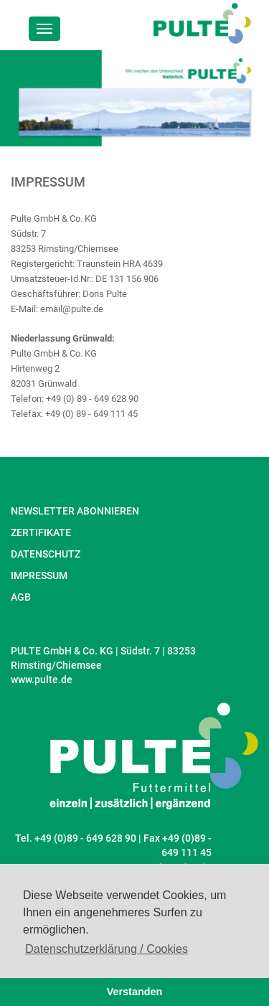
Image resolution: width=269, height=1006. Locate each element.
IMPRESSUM (39, 575)
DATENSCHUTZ (45, 554)
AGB (21, 597)
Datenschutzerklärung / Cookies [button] (106, 949)
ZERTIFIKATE (41, 532)
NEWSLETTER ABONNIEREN (75, 511)
